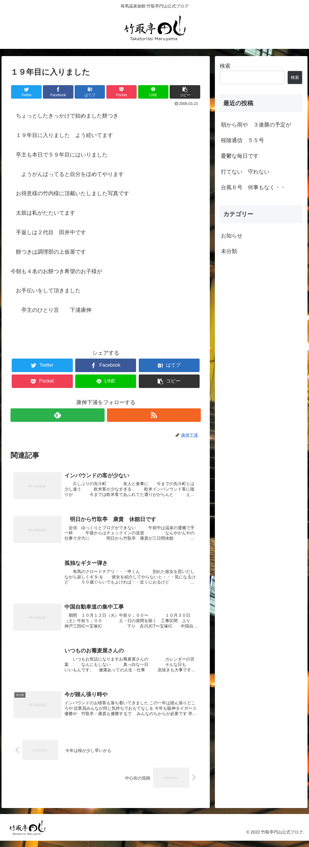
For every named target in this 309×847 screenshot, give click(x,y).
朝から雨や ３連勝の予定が (256, 125)
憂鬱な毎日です (240, 156)
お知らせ (231, 236)
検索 (225, 66)
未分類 (229, 251)
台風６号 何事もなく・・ (253, 187)
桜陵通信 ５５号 (242, 140)
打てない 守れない (245, 172)
